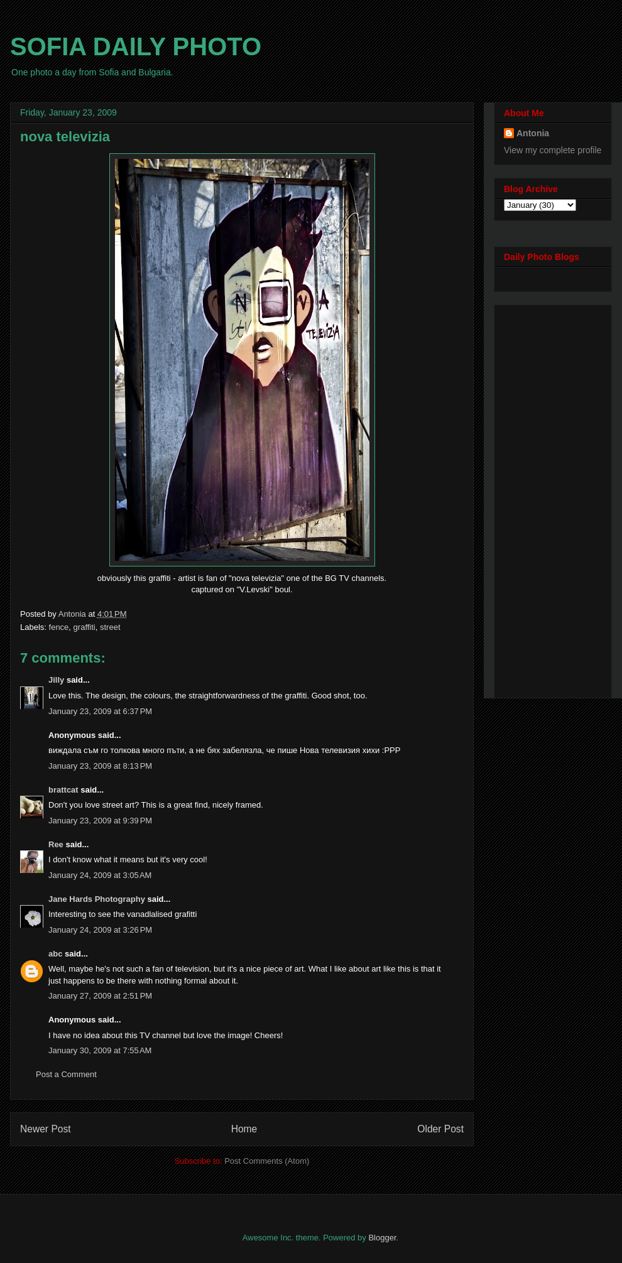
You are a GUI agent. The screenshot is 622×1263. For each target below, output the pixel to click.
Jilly (56, 680)
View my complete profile (552, 150)
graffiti (84, 627)
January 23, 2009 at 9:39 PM (100, 820)
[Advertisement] (554, 498)
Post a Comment (66, 1074)
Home (244, 1129)
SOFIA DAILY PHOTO (135, 46)
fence (59, 627)
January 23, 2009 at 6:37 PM (100, 711)
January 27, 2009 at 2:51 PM (100, 995)
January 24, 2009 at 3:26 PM (100, 930)
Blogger (382, 1237)
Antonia (532, 133)
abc (55, 953)
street (110, 627)
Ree (55, 844)
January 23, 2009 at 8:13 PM (100, 766)
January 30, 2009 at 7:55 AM (99, 1050)
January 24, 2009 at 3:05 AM (99, 875)
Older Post (440, 1129)
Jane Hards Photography (96, 899)
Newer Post (45, 1129)
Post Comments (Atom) (266, 1161)
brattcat (63, 789)
